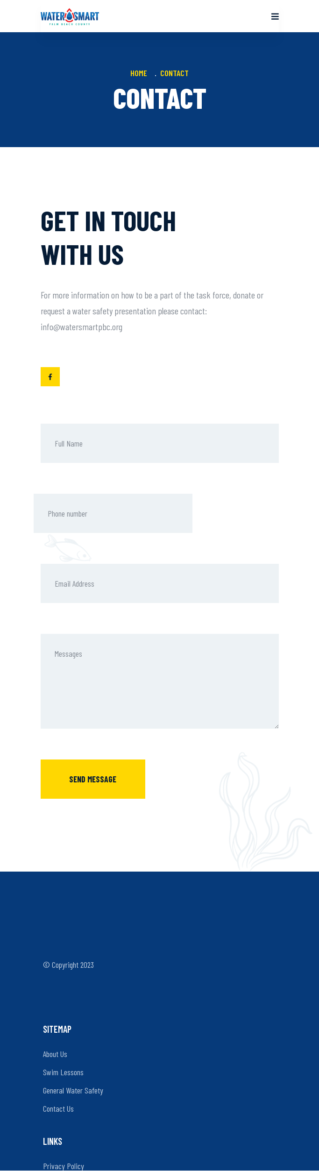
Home (140, 73)
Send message (92, 779)
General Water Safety (73, 1090)
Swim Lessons (63, 1072)
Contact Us (58, 1108)
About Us (55, 1054)
